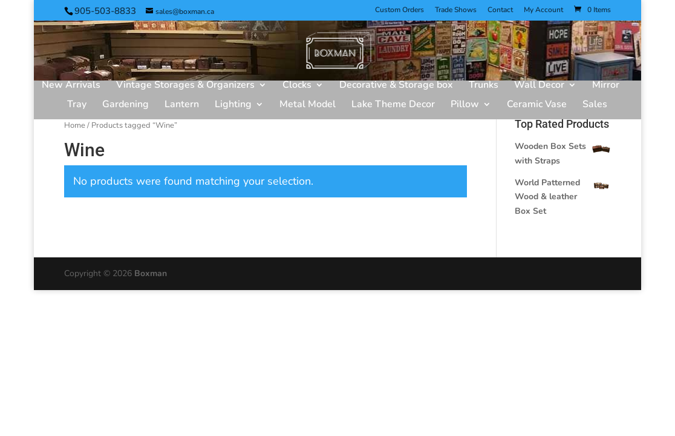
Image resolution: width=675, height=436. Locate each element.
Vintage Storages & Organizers (185, 86)
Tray (76, 105)
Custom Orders (399, 10)
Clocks (296, 86)
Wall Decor (539, 86)
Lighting (233, 105)
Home (74, 125)
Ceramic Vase (537, 105)
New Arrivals (71, 86)
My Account (543, 10)
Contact (500, 10)
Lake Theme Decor (393, 105)
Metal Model (307, 105)
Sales (594, 105)
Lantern (182, 105)
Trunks (483, 86)
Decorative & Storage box (396, 86)
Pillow (465, 105)
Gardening (125, 105)
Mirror (605, 86)
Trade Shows (456, 10)
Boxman (150, 273)
